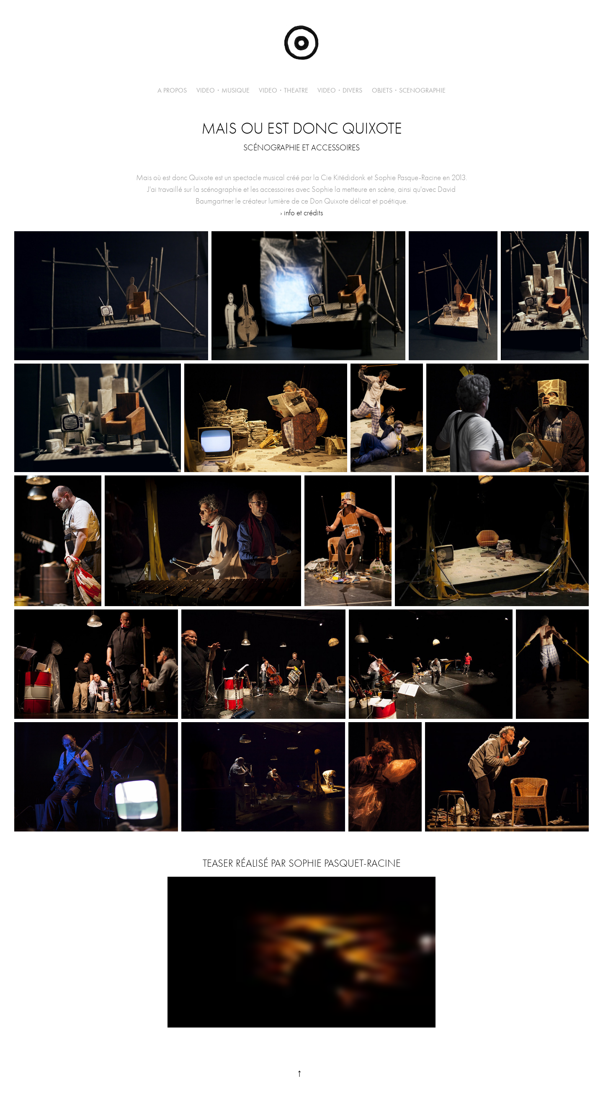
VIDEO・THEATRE (283, 90)
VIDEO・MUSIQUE (223, 90)
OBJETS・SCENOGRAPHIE (409, 90)
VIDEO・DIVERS (339, 90)
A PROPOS (172, 90)
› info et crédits (301, 212)
